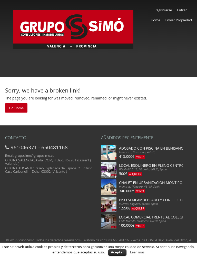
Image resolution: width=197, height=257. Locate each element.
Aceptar (117, 252)
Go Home (16, 108)
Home (155, 20)
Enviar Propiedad (178, 20)
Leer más (137, 252)
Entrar (182, 10)
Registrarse (163, 10)
